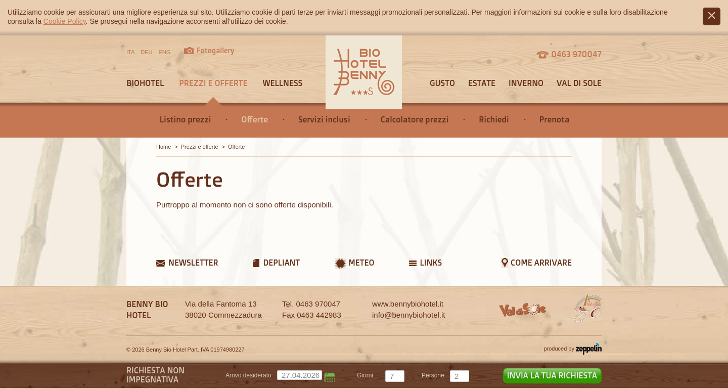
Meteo (361, 262)
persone (433, 375)
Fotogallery (216, 50)
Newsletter (193, 262)
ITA (130, 52)
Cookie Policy (64, 21)
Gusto (442, 83)
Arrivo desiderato (248, 375)
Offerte (254, 119)
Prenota (554, 119)
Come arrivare (541, 262)
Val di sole (579, 83)
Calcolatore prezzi (415, 119)
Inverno (526, 83)
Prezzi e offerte (213, 83)
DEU (146, 52)
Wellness (282, 83)
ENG (165, 52)
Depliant (281, 262)
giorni (365, 375)
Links (431, 262)
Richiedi (494, 119)
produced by (572, 349)
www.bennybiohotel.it (407, 303)
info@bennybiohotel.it (408, 315)
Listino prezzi (185, 119)
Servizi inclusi (324, 119)
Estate (481, 83)
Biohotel (145, 83)
